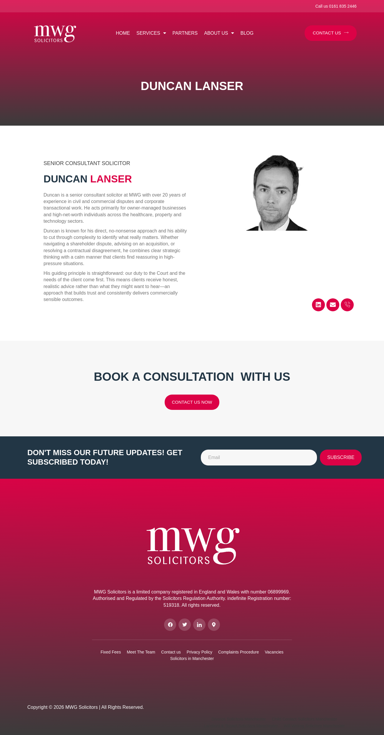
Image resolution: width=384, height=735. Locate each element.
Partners (185, 33)
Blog (247, 33)
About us (219, 33)
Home (123, 33)
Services (151, 33)
